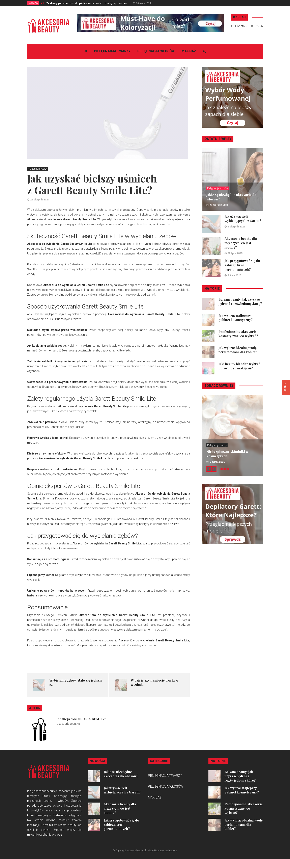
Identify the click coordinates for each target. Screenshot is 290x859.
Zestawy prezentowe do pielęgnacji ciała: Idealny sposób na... (88, 3)
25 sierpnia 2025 (218, 205)
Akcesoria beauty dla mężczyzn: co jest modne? (241, 242)
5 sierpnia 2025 (236, 226)
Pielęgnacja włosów (156, 51)
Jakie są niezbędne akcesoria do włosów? (121, 774)
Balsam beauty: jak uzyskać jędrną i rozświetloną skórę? (240, 301)
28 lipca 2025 (235, 253)
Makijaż (188, 51)
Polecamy (33, 3)
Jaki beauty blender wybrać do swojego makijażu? (239, 366)
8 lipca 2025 (234, 275)
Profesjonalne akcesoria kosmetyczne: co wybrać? (238, 333)
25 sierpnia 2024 (39, 199)
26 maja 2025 (143, 3)
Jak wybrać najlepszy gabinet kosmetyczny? (236, 317)
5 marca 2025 (217, 462)
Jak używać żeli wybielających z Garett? (243, 218)
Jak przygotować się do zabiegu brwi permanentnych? (242, 265)
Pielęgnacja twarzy (112, 51)
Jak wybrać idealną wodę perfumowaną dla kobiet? (238, 350)
